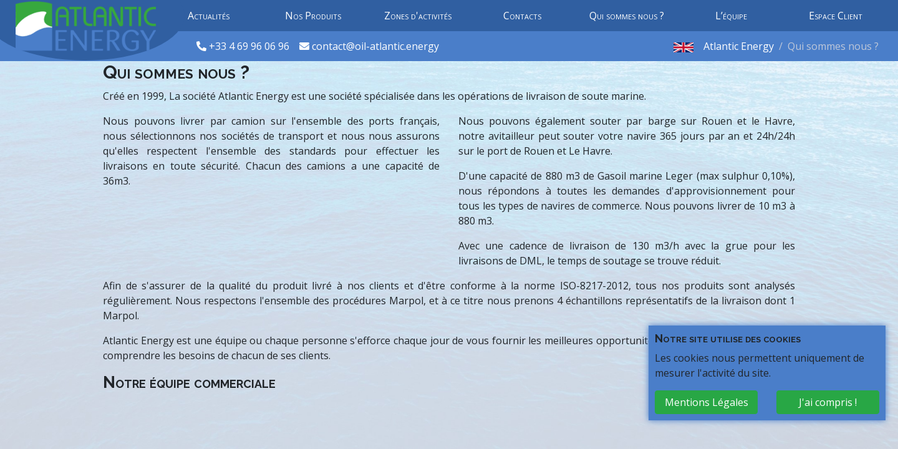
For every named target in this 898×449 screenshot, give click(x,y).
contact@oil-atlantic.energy (375, 46)
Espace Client (835, 15)
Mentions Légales (706, 402)
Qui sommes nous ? (626, 15)
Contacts (522, 15)
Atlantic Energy (738, 46)
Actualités (208, 15)
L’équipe (731, 15)
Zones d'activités (417, 15)
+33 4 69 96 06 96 (250, 46)
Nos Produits (313, 15)
